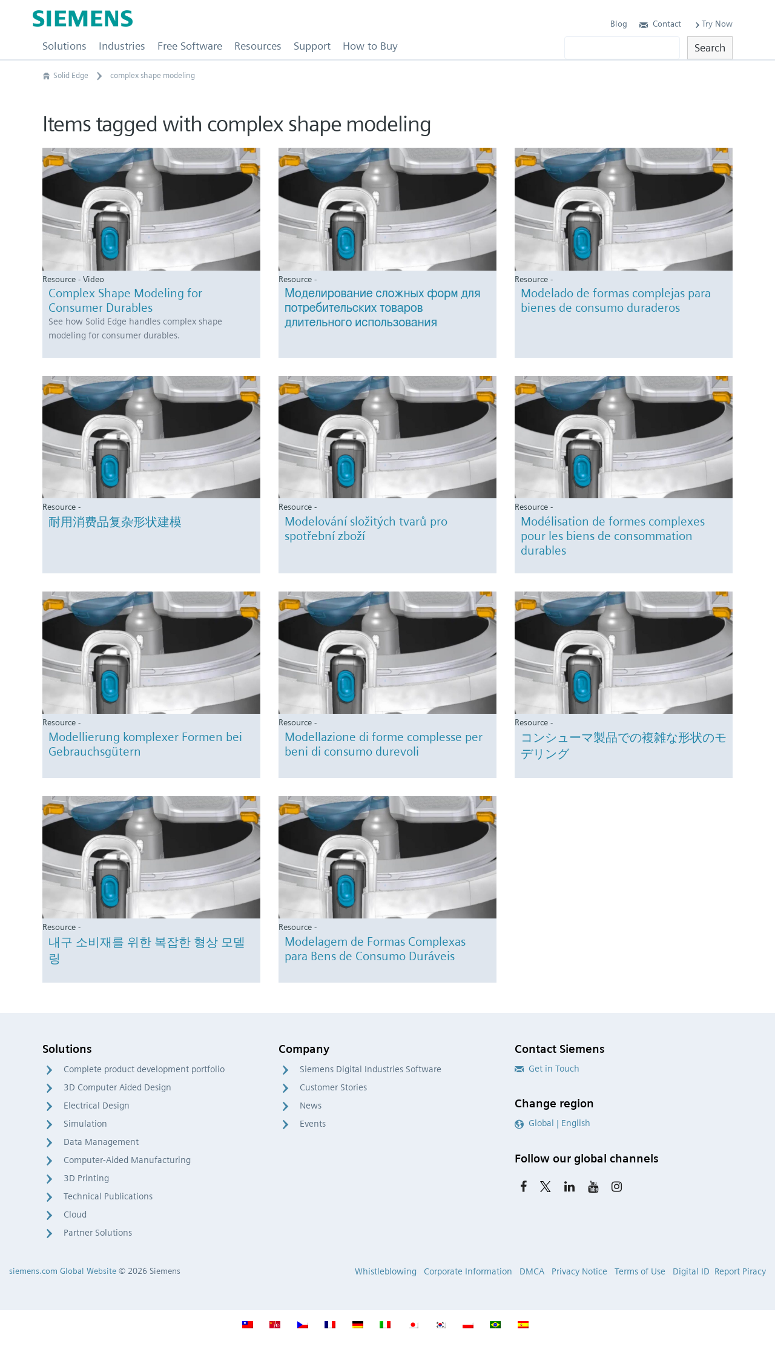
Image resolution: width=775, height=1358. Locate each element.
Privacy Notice (579, 1271)
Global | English (552, 1123)
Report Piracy (740, 1271)
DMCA (531, 1271)
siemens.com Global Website (62, 1271)
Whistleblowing (386, 1271)
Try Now (713, 23)
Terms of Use (640, 1271)
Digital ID (691, 1271)
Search (709, 47)
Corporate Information (468, 1271)
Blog (618, 23)
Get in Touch (547, 1068)
